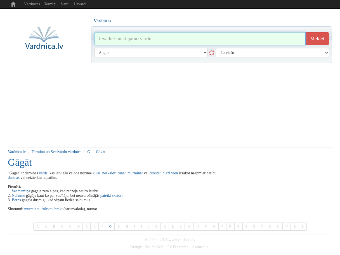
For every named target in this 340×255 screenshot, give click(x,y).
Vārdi (65, 4)
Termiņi (50, 4)
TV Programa (177, 247)
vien (174, 173)
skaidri (117, 195)
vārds (43, 173)
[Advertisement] (170, 105)
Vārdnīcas (32, 4)
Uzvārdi (80, 4)
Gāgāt (100, 152)
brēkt (59, 209)
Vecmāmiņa (21, 191)
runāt (121, 173)
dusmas (14, 178)
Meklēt (317, 38)
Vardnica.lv (17, 152)
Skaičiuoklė (154, 247)
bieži (166, 173)
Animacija (200, 247)
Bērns (16, 200)
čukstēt (155, 173)
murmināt (135, 173)
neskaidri (109, 173)
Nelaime (18, 195)
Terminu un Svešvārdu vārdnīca (56, 152)
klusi (96, 173)
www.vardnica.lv (182, 240)
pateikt (105, 195)
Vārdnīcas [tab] (102, 21)
